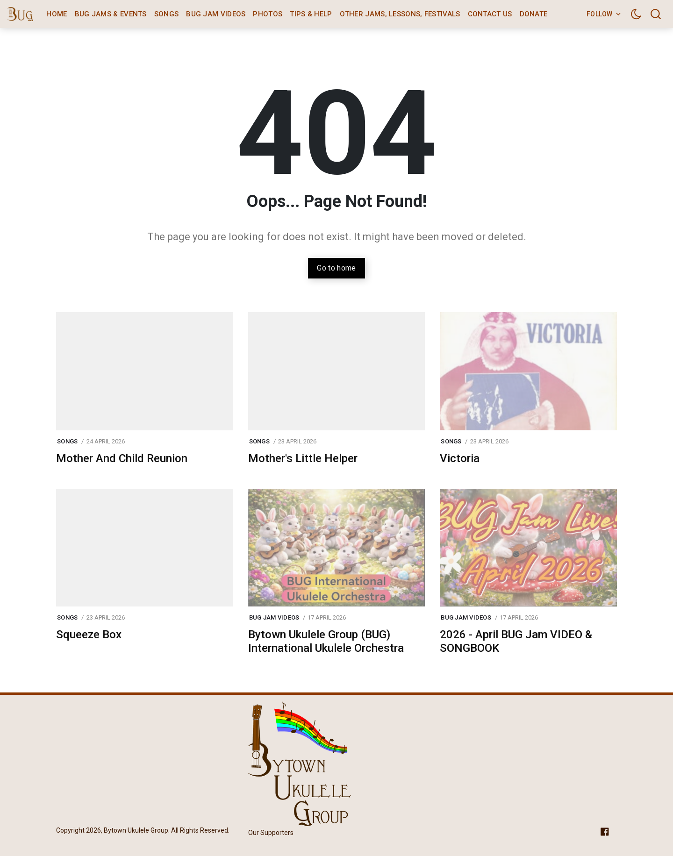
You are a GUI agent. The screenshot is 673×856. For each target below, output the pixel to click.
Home (56, 14)
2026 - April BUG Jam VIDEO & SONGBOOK (516, 641)
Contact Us (490, 14)
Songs (166, 14)
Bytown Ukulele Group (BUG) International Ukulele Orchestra (326, 641)
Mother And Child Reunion (121, 458)
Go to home (336, 268)
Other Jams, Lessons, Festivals (400, 14)
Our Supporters (271, 832)
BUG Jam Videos (215, 14)
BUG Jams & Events (111, 14)
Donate (534, 14)
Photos (267, 14)
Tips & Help (311, 14)
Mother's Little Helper (303, 458)
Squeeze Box (89, 634)
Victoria (460, 458)
